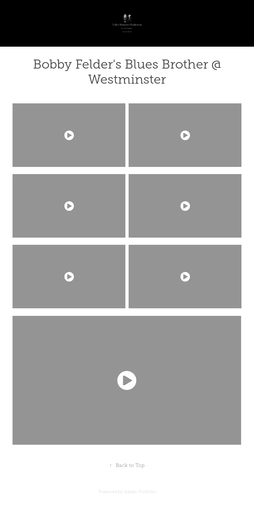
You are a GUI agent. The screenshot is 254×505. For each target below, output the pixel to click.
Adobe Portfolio (140, 491)
